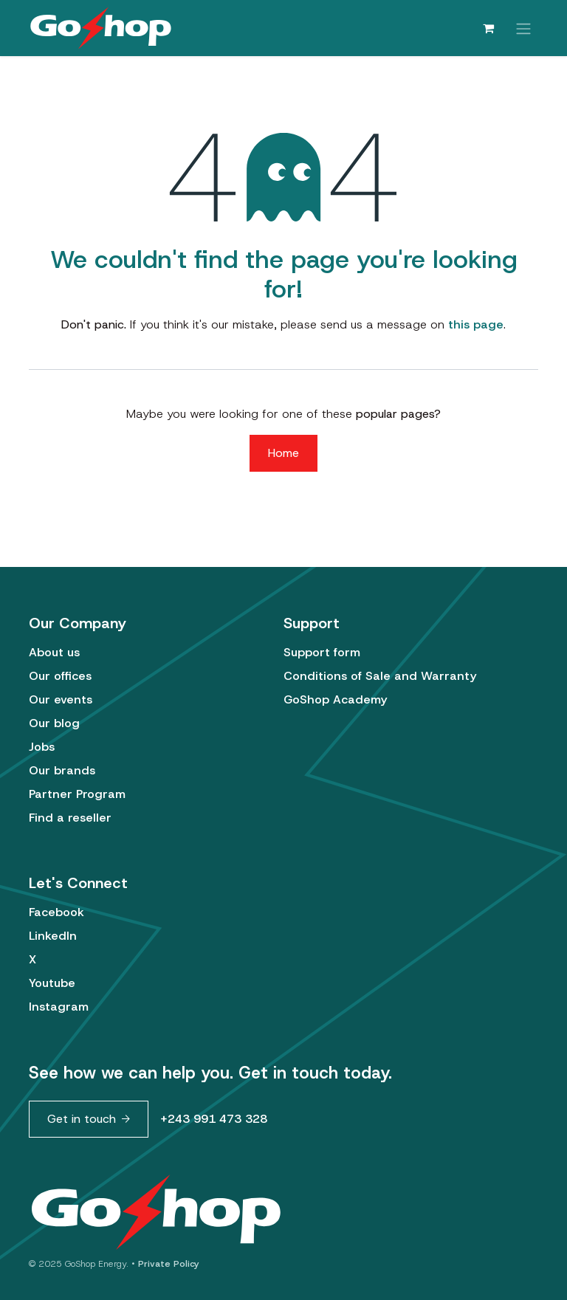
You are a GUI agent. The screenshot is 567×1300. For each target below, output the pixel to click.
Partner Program (77, 794)
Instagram (59, 1006)
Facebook (56, 912)
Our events (60, 699)
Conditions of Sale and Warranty (380, 676)
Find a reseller (70, 817)
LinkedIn (53, 935)
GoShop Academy (335, 699)
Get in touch (81, 1119)
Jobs (42, 746)
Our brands (62, 770)
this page (476, 324)
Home (283, 453)
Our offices (60, 676)
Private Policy (168, 1264)
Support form (322, 652)
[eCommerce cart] (488, 28)
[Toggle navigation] (523, 28)
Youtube (52, 983)
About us (54, 652)
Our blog (54, 723)
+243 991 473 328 (213, 1119)
